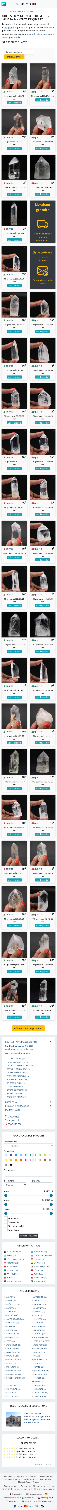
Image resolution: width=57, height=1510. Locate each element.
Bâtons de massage (17, 1090)
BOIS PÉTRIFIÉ (13, 1315)
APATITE (11, 1308)
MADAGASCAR (42, 1266)
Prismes (29, 11)
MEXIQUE (12, 1270)
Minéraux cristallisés (19, 1049)
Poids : (7, 1200)
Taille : (7, 1209)
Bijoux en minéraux (17, 1106)
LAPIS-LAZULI (13, 1352)
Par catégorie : (10, 1141)
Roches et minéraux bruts (21, 1041)
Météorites (12, 1109)
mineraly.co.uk (34, 1494)
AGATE (10, 1297)
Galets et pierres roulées (20, 1066)
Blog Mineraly (11, 1486)
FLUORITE (39, 1330)
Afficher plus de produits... (28, 1028)
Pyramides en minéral (18, 1076)
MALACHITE (12, 1356)
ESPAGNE (39, 1259)
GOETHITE (39, 1334)
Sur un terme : (10, 1170)
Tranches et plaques (18, 1069)
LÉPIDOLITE (39, 1352)
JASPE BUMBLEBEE (42, 1341)
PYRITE (37, 1363)
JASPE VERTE (40, 1345)
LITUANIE (39, 1263)
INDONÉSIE (13, 1263)
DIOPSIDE (11, 1326)
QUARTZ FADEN (14, 1370)
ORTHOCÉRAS (40, 1359)
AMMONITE (39, 1300)
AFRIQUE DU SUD (15, 1281)
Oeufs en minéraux (17, 1086)
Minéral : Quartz (14, 56)
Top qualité (12, 1120)
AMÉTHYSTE (13, 1304)
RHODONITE (40, 1374)
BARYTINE (39, 1312)
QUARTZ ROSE (13, 1374)
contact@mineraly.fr (23, 1489)
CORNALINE (12, 1322)
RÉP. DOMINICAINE (15, 1259)
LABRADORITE (40, 1348)
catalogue (9, 11)
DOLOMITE (39, 1326)
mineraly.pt (28, 1501)
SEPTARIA (11, 1385)
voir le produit (14, 102)
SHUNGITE (39, 1385)
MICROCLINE (13, 1359)
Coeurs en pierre (16, 1059)
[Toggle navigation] (52, 4)
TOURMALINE (40, 1392)
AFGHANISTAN (14, 1252)
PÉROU (38, 1270)
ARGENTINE (40, 1252)
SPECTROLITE (13, 1389)
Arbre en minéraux (16, 1097)
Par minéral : (9, 1181)
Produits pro (13, 1124)
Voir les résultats (28, 1235)
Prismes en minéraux (18, 1062)
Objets (20, 11)
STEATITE (11, 1392)
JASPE (10, 1341)
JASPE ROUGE (13, 1345)
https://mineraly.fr (45, 1489)
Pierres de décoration (19, 1045)
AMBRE (11, 1300)
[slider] (5, 1195)
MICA (36, 1356)
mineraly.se (44, 1501)
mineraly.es (44, 1497)
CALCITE (38, 1315)
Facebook (26, 1486)
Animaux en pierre (16, 1093)
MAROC (12, 1266)
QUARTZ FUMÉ (41, 1370)
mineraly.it (28, 1497)
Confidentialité (31, 1476)
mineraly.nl (12, 1501)
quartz (8, 91)
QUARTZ (38, 1367)
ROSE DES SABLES (15, 1378)
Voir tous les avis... (43, 1464)
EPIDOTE (11, 1330)
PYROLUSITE (12, 1367)
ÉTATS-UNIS (40, 1277)
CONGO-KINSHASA (43, 1255)
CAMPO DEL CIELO (15, 1319)
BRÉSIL (11, 1255)
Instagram (39, 1486)
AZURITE (11, 1312)
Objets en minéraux (17, 1053)
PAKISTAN (12, 1274)
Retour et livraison (14, 1479)
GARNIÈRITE (12, 1334)
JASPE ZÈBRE (13, 1348)
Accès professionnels (33, 1479)
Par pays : (35, 1181)
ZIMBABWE (40, 1281)
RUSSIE (38, 1274)
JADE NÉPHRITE (41, 1337)
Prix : (6, 1191)
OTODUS (11, 1363)
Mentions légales (15, 1476)
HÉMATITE (11, 1337)
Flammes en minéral (17, 1079)
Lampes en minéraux (17, 1072)
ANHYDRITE (39, 1304)
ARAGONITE (39, 1308)
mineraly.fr (16, 1494)
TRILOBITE (12, 1396)
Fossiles (11, 1102)
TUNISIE (11, 1277)
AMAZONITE (40, 1297)
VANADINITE (39, 1396)
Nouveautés (12, 1116)
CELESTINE (39, 1319)
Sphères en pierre (16, 1083)
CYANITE (38, 1322)
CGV (4, 1476)
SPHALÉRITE (39, 1389)
